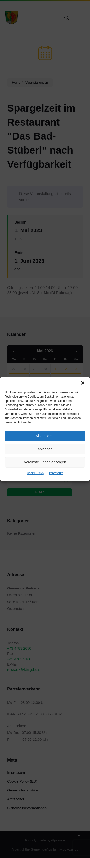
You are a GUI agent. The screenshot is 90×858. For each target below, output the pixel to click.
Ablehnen (44, 449)
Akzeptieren (44, 436)
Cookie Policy (35, 473)
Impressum (56, 473)
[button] (82, 383)
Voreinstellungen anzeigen (45, 462)
